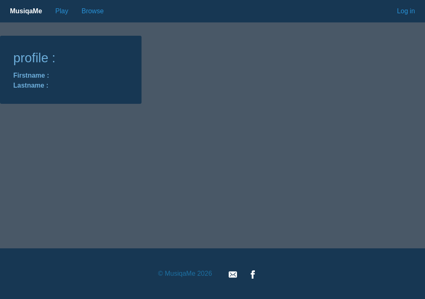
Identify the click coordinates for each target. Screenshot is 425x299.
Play (61, 11)
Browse (92, 11)
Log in (406, 11)
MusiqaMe (26, 11)
